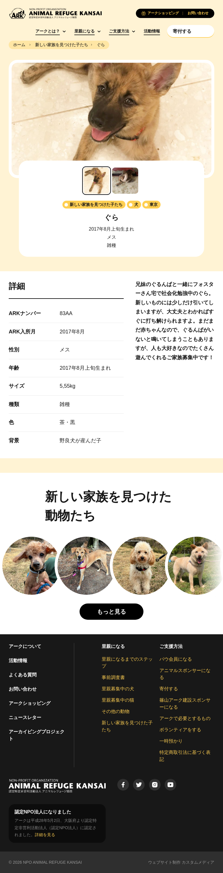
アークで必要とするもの (185, 718)
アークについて (25, 646)
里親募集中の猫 (118, 700)
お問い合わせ (23, 689)
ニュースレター (25, 717)
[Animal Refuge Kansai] (55, 13)
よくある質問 (23, 674)
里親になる (84, 31)
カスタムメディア (198, 862)
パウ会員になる (175, 659)
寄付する (168, 688)
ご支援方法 (119, 31)
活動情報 (152, 31)
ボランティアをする (180, 729)
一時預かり (171, 741)
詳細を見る (45, 834)
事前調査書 (113, 677)
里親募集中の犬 (118, 688)
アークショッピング (30, 703)
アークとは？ (47, 31)
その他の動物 (116, 711)
